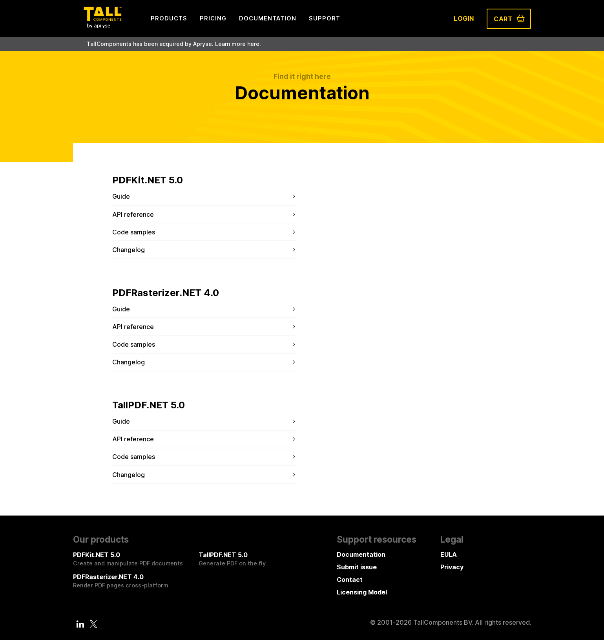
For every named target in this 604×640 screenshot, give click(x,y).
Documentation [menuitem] (267, 18)
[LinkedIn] (80, 624)
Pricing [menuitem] (213, 18)
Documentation (361, 554)
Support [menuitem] (324, 18)
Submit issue (357, 567)
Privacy (451, 567)
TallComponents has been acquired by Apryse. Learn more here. (174, 43)
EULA (448, 554)
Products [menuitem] (169, 18)
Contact (350, 579)
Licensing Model (362, 592)
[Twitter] (94, 624)
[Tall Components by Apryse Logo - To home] (102, 26)
